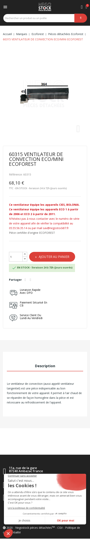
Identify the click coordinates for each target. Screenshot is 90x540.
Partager (26, 280)
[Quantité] (16, 257)
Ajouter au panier (53, 257)
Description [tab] (45, 366)
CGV (60, 527)
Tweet (31, 280)
